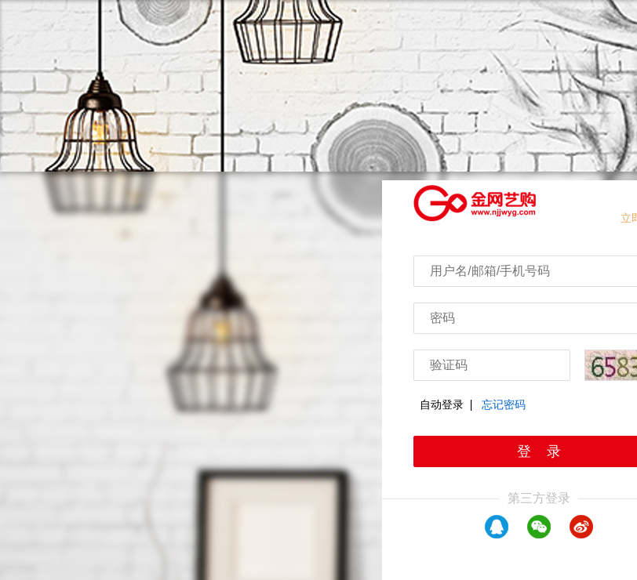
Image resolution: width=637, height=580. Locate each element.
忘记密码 (504, 404)
